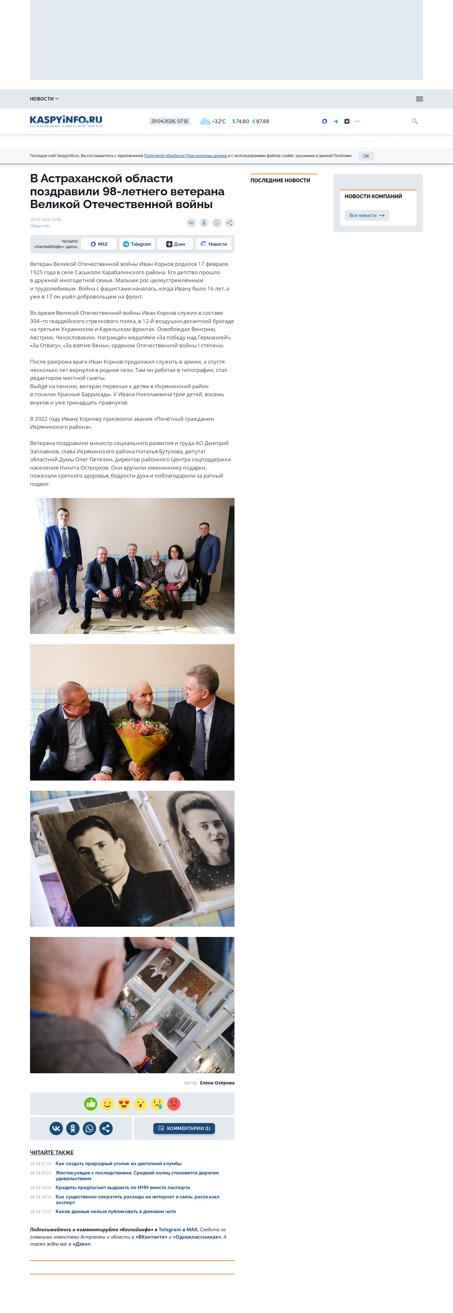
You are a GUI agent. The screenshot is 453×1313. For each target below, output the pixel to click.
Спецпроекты (260, 99)
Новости (44, 99)
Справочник (91, 99)
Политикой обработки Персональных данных (185, 156)
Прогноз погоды (205, 99)
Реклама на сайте (315, 99)
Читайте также (52, 1153)
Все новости (367, 215)
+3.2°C (213, 121)
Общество (66, 145)
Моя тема (364, 99)
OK (366, 156)
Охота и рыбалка (147, 99)
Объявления (407, 99)
